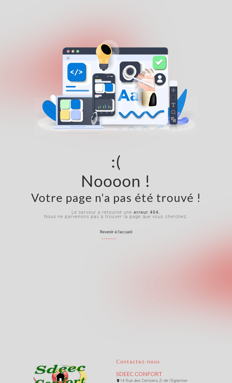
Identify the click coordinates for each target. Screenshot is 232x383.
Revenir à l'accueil (116, 231)
